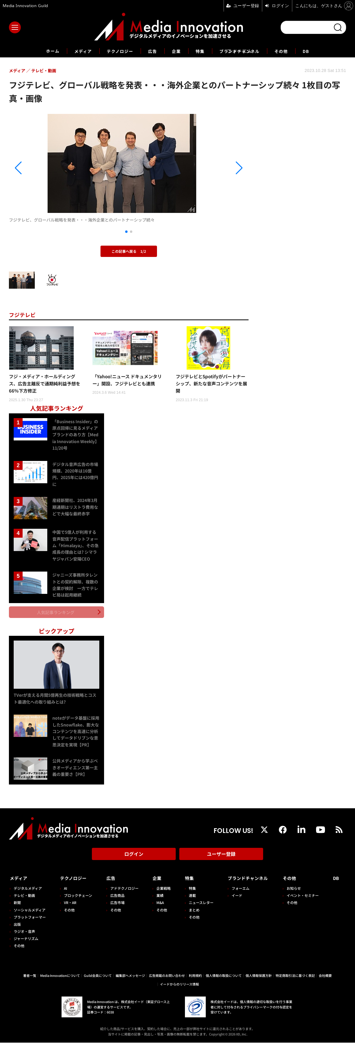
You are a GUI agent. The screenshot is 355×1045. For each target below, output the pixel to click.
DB (315, 50)
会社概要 (325, 977)
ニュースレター (198, 904)
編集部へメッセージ (130, 977)
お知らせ (295, 890)
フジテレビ (24, 314)
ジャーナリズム (26, 940)
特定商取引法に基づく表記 (295, 977)
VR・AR (69, 904)
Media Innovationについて (60, 977)
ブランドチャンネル (244, 50)
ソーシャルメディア (29, 911)
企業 (176, 50)
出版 (17, 926)
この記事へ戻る (128, 251)
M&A (158, 904)
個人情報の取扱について (224, 977)
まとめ (191, 911)
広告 (151, 50)
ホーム (44, 51)
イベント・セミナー (304, 897)
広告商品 (116, 897)
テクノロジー (116, 50)
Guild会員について (98, 977)
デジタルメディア (28, 890)
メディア (77, 50)
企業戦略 (161, 890)
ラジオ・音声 (24, 933)
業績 (157, 897)
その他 (289, 50)
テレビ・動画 (24, 897)
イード (233, 897)
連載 (189, 897)
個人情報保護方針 (259, 977)
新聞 (17, 904)
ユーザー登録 (221, 858)
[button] (45, 168)
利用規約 (195, 977)
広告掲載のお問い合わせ (167, 977)
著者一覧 (29, 977)
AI (65, 890)
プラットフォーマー (30, 919)
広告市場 (116, 904)
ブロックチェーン (77, 897)
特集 (201, 50)
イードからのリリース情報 (179, 986)
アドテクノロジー (123, 890)
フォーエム (237, 890)
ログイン (133, 858)
